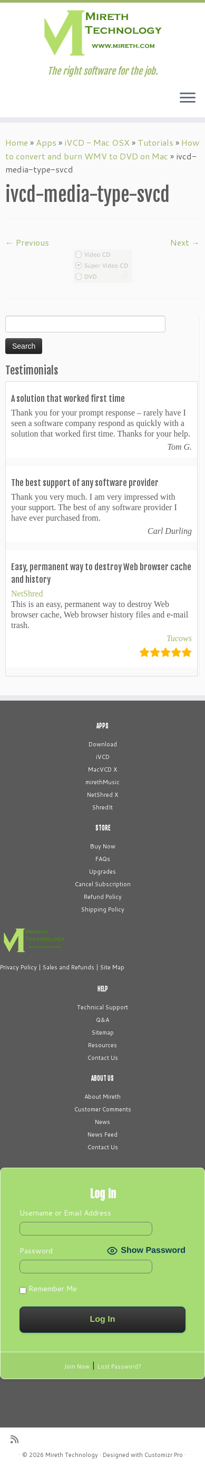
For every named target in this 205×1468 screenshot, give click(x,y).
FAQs (102, 859)
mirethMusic (102, 782)
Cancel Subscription (103, 884)
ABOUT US (102, 1078)
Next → (185, 242)
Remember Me (48, 1288)
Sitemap (103, 1032)
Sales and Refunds (68, 967)
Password (36, 1251)
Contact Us (102, 1058)
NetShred (27, 593)
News (102, 1122)
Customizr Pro (163, 1455)
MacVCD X (102, 769)
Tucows (179, 638)
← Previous (27, 242)
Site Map (112, 967)
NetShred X (102, 795)
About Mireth (102, 1096)
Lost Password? (119, 1366)
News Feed (102, 1134)
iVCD (103, 757)
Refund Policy (103, 897)
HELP (102, 989)
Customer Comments (102, 1109)
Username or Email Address (65, 1213)
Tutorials (155, 142)
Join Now (77, 1366)
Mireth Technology (71, 1455)
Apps (46, 142)
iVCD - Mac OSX (97, 142)
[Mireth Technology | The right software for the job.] (102, 34)
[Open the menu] (188, 98)
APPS (102, 726)
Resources (102, 1045)
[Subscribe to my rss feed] (17, 1439)
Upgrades (102, 871)
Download (103, 744)
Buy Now (102, 846)
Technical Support (102, 1007)
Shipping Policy (102, 909)
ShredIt (102, 807)
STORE (102, 828)
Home (16, 142)
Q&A (102, 1020)
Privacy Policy (18, 967)
